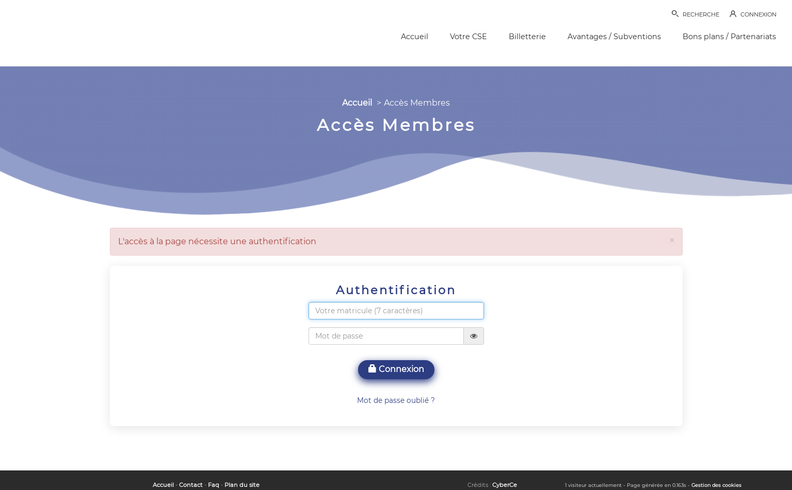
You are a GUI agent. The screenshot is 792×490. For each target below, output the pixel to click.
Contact (191, 484)
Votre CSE (468, 36)
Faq (213, 484)
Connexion (396, 369)
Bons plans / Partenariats (729, 36)
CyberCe (504, 484)
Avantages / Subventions (614, 36)
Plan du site (242, 484)
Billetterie (527, 36)
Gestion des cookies (716, 485)
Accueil (414, 36)
